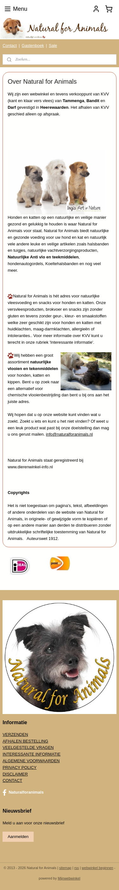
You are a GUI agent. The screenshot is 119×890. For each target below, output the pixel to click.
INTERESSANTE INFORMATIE (32, 754)
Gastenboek (33, 45)
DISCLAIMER (15, 774)
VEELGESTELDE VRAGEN (28, 747)
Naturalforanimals (23, 792)
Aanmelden (18, 836)
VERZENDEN (15, 734)
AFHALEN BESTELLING (25, 741)
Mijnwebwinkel (69, 878)
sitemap (65, 868)
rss (76, 868)
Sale (53, 45)
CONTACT (12, 780)
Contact (10, 45)
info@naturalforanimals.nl (69, 434)
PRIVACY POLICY (19, 767)
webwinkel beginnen (97, 868)
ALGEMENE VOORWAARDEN (31, 760)
